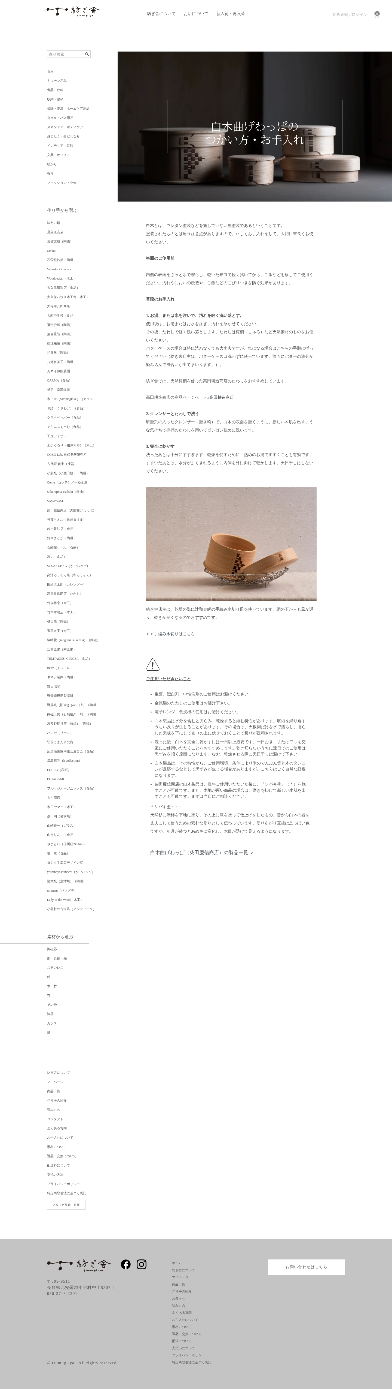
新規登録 (340, 14)
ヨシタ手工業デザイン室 (65, 863)
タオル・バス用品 (60, 118)
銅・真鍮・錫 (57, 958)
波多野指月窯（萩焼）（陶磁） (70, 723)
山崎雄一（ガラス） (61, 825)
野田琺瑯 (53, 686)
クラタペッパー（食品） (65, 417)
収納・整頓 (55, 99)
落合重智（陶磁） (60, 334)
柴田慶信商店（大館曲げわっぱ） (71, 510)
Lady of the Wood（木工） (65, 900)
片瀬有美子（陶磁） (61, 362)
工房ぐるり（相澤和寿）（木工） (71, 445)
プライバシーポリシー (63, 1184)
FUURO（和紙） (59, 770)
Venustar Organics (59, 269)
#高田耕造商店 (220, 397)
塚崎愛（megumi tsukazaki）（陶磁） (73, 640)
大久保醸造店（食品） (63, 288)
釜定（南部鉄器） (60, 390)
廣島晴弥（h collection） (64, 761)
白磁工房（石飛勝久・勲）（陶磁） (73, 714)
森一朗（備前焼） (60, 816)
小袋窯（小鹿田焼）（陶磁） (68, 473)
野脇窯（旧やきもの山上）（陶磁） (73, 705)
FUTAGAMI (55, 779)
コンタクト (55, 1119)
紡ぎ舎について (161, 13)
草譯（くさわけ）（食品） (66, 408)
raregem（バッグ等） (62, 890)
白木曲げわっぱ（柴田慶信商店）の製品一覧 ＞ (202, 852)
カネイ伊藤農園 (58, 371)
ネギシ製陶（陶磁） (61, 677)
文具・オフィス (58, 155)
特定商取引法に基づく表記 (66, 1193)
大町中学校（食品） (61, 315)
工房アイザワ (57, 436)
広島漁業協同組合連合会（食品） (71, 751)
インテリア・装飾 (60, 146)
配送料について (58, 1165)
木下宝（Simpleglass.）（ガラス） (71, 399)
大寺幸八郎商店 (58, 306)
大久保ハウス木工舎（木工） (68, 297)
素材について (57, 1147)
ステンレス (55, 968)
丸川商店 (53, 798)
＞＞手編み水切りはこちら (170, 634)
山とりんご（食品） (61, 835)
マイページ (55, 1082)
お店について (196, 13)
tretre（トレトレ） (60, 668)
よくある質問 (57, 1128)
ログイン (359, 14)
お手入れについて (60, 1137)
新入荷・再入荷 (230, 13)
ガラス (52, 1023)
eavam (51, 251)
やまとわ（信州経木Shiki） (67, 844)
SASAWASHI (56, 501)
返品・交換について (61, 1156)
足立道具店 (55, 232)
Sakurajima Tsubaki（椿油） (66, 492)
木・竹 (52, 986)
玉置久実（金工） (60, 631)
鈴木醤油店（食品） (61, 529)
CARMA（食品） (59, 380)
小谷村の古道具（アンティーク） (71, 909)
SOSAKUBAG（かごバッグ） (68, 566)
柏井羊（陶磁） (58, 353)
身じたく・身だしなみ (63, 136)
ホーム (177, 1263)
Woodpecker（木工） (61, 278)
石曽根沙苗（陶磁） (61, 260)
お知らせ (178, 1298)
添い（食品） (57, 557)
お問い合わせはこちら (306, 1267)
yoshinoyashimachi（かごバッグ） (71, 872)
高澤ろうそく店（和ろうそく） (70, 575)
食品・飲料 (55, 90)
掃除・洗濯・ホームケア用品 (68, 108)
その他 (52, 1005)
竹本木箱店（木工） (61, 612)
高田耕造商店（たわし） (65, 594)
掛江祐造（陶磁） (60, 343)
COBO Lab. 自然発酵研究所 (67, 455)
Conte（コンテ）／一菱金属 (67, 482)
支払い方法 (55, 1175)
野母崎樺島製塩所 (60, 696)
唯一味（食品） (58, 853)
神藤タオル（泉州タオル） (66, 519)
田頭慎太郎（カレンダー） (66, 584)
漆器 (50, 1014)
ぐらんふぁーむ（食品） (65, 427)
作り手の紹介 (57, 1100)
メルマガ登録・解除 (66, 1204)
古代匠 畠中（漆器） (62, 464)
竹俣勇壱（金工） (60, 603)
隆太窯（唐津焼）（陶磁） (66, 881)
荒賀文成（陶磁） (60, 241)
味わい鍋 (53, 223)
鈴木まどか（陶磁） (61, 538)
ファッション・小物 (61, 183)
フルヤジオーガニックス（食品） (71, 788)
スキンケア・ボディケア (65, 127)
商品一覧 (53, 1091)
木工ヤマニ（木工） (61, 807)
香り (50, 173)
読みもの (53, 1110)
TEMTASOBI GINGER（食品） (69, 659)
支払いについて (183, 1348)
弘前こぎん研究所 (60, 742)
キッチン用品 (57, 81)
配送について (182, 1341)
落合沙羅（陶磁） (60, 325)
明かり (52, 164)
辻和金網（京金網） (61, 649)
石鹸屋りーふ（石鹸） (63, 547)
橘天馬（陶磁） (58, 621)
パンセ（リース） (60, 733)
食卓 (50, 71)
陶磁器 (52, 949)
